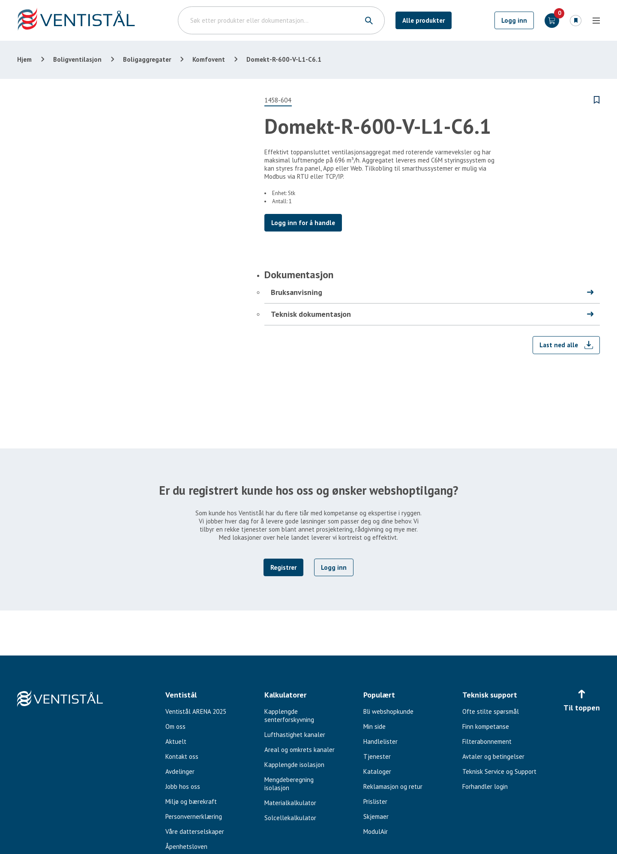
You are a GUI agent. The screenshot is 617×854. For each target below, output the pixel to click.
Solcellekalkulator (290, 818)
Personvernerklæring (193, 816)
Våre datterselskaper (194, 831)
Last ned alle (558, 345)
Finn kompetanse (485, 726)
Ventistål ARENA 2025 (195, 711)
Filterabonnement (487, 741)
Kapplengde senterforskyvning (289, 715)
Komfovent (208, 59)
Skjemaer (376, 816)
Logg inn (514, 20)
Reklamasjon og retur (392, 786)
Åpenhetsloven (186, 846)
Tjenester (377, 756)
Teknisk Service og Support (499, 771)
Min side (374, 726)
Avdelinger (180, 771)
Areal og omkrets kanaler (299, 750)
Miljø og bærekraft (191, 801)
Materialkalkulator (290, 803)
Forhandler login (485, 786)
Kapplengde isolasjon (294, 765)
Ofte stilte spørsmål (490, 711)
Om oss (175, 726)
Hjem (24, 59)
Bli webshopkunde (388, 711)
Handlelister (380, 741)
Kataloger (377, 771)
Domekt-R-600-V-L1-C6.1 (283, 59)
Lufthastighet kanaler (294, 735)
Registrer (283, 567)
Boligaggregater (147, 59)
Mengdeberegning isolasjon (289, 784)
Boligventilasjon (77, 59)
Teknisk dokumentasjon (311, 314)
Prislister (375, 801)
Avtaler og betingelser (493, 756)
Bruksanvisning (296, 292)
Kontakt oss (181, 756)
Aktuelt (175, 741)
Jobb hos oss (182, 786)
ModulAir (375, 831)
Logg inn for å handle (303, 223)
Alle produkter (423, 20)
